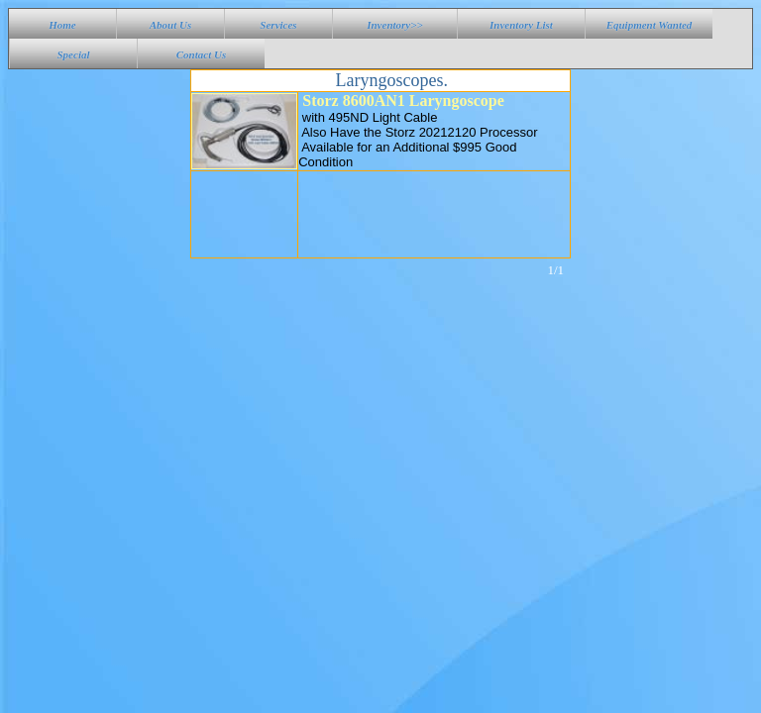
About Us (171, 25)
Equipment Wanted (649, 25)
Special (73, 54)
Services (278, 25)
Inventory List (521, 25)
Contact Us (201, 54)
